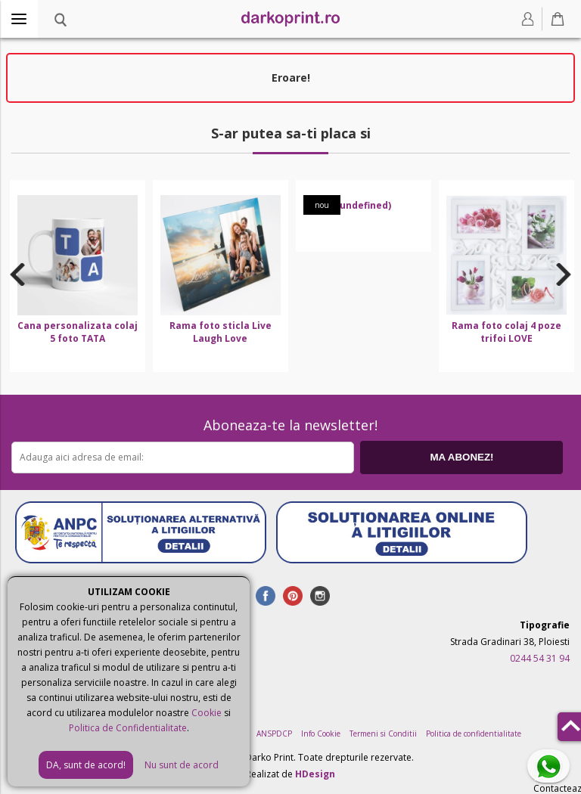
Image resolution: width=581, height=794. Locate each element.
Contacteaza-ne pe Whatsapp (551, 767)
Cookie (206, 712)
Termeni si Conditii (383, 733)
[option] (77, 276)
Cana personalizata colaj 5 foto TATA (77, 332)
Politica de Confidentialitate (128, 727)
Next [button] (563, 273)
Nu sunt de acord (181, 764)
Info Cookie (320, 733)
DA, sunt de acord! (86, 764)
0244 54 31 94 (540, 658)
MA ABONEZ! (461, 457)
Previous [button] (17, 273)
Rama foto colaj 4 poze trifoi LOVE (506, 332)
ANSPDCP (274, 733)
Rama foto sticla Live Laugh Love (220, 332)
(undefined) (363, 205)
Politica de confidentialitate (473, 733)
